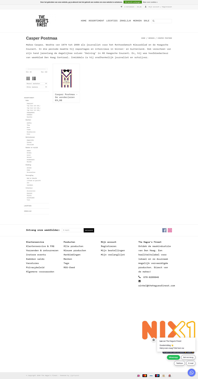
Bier (28, 127)
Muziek (29, 161)
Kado (27, 100)
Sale (146, 21)
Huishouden (31, 197)
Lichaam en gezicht (34, 180)
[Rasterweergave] (28, 79)
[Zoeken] (161, 21)
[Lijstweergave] (34, 79)
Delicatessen (30, 137)
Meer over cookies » (150, 2)
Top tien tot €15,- (34, 105)
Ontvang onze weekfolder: (43, 230)
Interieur (29, 188)
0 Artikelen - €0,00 (131, 7)
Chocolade (30, 144)
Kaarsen (29, 193)
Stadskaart (31, 159)
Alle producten (73, 246)
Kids (28, 170)
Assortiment (96, 21)
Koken (29, 150)
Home (83, 21)
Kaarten (29, 117)
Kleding (28, 165)
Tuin (28, 200)
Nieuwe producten (75, 250)
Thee (28, 125)
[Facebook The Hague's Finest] (164, 230)
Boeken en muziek (32, 147)
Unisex (29, 167)
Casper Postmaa (165, 38)
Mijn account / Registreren (158, 7)
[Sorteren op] (36, 83)
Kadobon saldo (35, 259)
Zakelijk (125, 21)
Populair (30, 103)
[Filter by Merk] (36, 87)
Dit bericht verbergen (132, 2)
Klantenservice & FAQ (40, 246)
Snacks (29, 142)
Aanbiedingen (72, 255)
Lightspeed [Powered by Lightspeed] (74, 375)
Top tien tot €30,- (34, 108)
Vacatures (32, 263)
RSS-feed (69, 267)
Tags (66, 263)
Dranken (28, 120)
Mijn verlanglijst (113, 255)
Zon (28, 182)
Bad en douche (32, 178)
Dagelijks (30, 140)
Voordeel (30, 185)
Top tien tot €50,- (34, 110)
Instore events (36, 255)
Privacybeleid (35, 267)
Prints (29, 195)
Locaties (112, 21)
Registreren (108, 246)
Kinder (29, 152)
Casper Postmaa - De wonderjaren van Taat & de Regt (66, 95)
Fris (28, 134)
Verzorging (29, 175)
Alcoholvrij (31, 132)
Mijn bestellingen (113, 250)
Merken (137, 21)
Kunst (29, 155)
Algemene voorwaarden (40, 272)
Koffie (29, 123)
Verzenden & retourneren (42, 250)
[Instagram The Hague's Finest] (170, 230)
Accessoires (31, 172)
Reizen (29, 157)
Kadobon (29, 114)
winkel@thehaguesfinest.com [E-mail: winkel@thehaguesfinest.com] (156, 286)
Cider (29, 129)
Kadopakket (31, 112)
